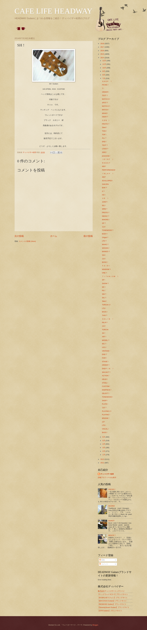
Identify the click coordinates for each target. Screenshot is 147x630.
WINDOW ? (106, 269)
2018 (102, 43)
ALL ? (104, 138)
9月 (103, 71)
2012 (102, 463)
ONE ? (104, 273)
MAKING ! (105, 220)
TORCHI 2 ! (106, 305)
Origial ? (105, 237)
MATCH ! (105, 110)
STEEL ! (105, 383)
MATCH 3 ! (106, 99)
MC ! (103, 287)
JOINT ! (105, 202)
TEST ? (104, 95)
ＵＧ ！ (105, 198)
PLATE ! (105, 404)
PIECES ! (111, 489)
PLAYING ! (106, 415)
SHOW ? (105, 283)
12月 (104, 61)
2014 (102, 58)
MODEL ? (105, 340)
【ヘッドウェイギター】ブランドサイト (113, 594)
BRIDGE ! (105, 418)
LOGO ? (105, 149)
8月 (103, 75)
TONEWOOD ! (107, 397)
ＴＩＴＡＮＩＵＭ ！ (110, 276)
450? (104, 166)
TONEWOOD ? (107, 230)
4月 (103, 444)
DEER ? (105, 117)
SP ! (103, 280)
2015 (102, 54)
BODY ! (104, 234)
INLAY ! (104, 322)
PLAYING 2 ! (106, 411)
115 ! (104, 259)
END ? (104, 354)
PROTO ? (105, 124)
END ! (104, 142)
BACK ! (104, 312)
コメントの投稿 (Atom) (27, 241)
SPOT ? (105, 103)
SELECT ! (105, 393)
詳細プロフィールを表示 (107, 477)
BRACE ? (111, 535)
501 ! (104, 205)
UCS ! (104, 347)
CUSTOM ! (106, 386)
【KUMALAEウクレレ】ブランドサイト (113, 598)
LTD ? (104, 241)
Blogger (95, 625)
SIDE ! (104, 152)
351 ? (104, 298)
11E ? (104, 408)
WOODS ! (105, 248)
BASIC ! (105, 262)
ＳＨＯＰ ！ (107, 81)
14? (103, 422)
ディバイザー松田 (107, 474)
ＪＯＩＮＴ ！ (108, 159)
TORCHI (105, 330)
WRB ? (104, 209)
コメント (103, 564)
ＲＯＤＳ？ (106, 163)
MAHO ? (105, 244)
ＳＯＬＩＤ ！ (108, 319)
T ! (103, 88)
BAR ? (104, 188)
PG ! (103, 290)
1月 (103, 455)
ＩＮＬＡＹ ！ (108, 174)
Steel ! (104, 127)
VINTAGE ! (106, 351)
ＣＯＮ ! (105, 120)
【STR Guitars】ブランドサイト (110, 611)
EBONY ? (105, 216)
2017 (102, 47)
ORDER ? (105, 365)
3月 (103, 448)
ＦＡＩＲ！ (106, 266)
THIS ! (104, 131)
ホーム (53, 236)
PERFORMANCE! (108, 170)
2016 (102, 51)
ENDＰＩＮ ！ (108, 369)
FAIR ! (104, 358)
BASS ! (104, 432)
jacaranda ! (106, 156)
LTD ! (104, 308)
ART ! (104, 337)
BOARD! (111, 506)
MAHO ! (105, 113)
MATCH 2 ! (106, 106)
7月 (103, 78)
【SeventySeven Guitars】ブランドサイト (113, 607)
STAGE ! (105, 362)
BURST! (111, 521)
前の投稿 (88, 236)
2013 (102, 459)
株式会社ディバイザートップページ (111, 591)
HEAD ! (104, 379)
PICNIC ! (105, 85)
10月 (104, 68)
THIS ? (104, 315)
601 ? (104, 344)
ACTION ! (105, 376)
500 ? (104, 294)
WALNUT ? (106, 372)
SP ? (104, 223)
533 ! (104, 255)
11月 (104, 64)
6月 (103, 437)
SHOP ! (104, 400)
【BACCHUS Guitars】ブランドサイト (112, 601)
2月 (103, 451)
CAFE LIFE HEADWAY (53, 11)
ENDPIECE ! (106, 390)
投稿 (102, 560)
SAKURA (105, 184)
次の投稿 (19, 236)
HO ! (103, 195)
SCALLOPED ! (107, 181)
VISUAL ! (105, 429)
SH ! (103, 333)
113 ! (104, 227)
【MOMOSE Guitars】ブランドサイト (112, 604)
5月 (103, 441)
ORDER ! (105, 92)
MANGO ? (106, 251)
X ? (103, 191)
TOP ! (104, 135)
